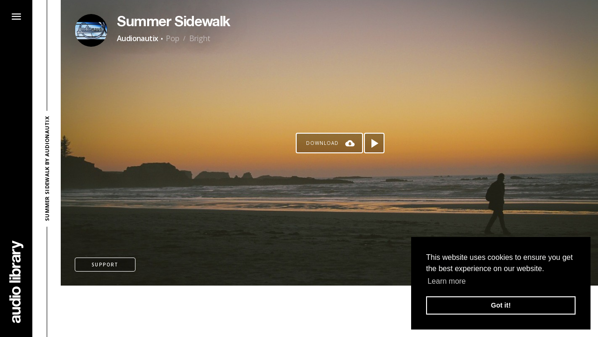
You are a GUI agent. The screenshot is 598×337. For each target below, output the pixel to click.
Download (322, 143)
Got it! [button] (501, 305)
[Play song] (374, 143)
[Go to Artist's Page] (91, 30)
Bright (199, 38)
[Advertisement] (329, 311)
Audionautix (137, 38)
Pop (172, 38)
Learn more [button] (446, 281)
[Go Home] (16, 281)
